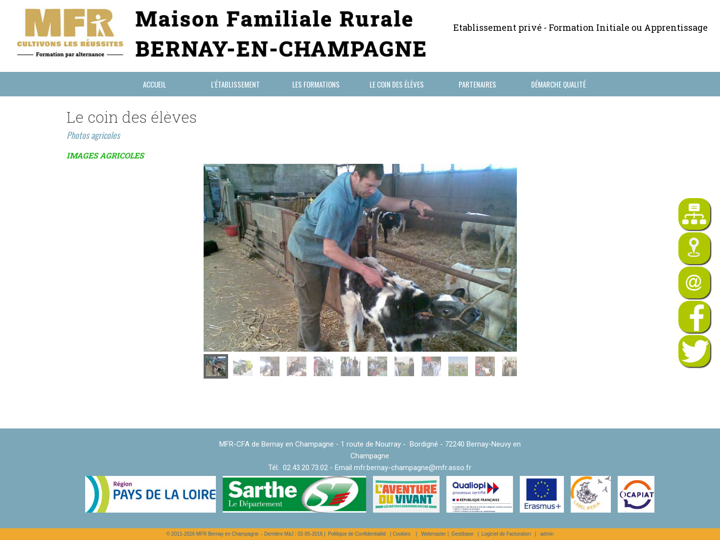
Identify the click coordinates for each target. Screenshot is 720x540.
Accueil (154, 84)
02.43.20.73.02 (305, 467)
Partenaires (477, 84)
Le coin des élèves (397, 84)
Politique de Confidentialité (357, 534)
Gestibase (462, 534)
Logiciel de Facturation (506, 534)
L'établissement (235, 84)
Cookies (401, 534)
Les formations (316, 84)
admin (547, 534)
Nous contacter (154, 108)
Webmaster (433, 534)
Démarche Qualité (558, 84)
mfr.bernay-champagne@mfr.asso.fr (412, 467)
